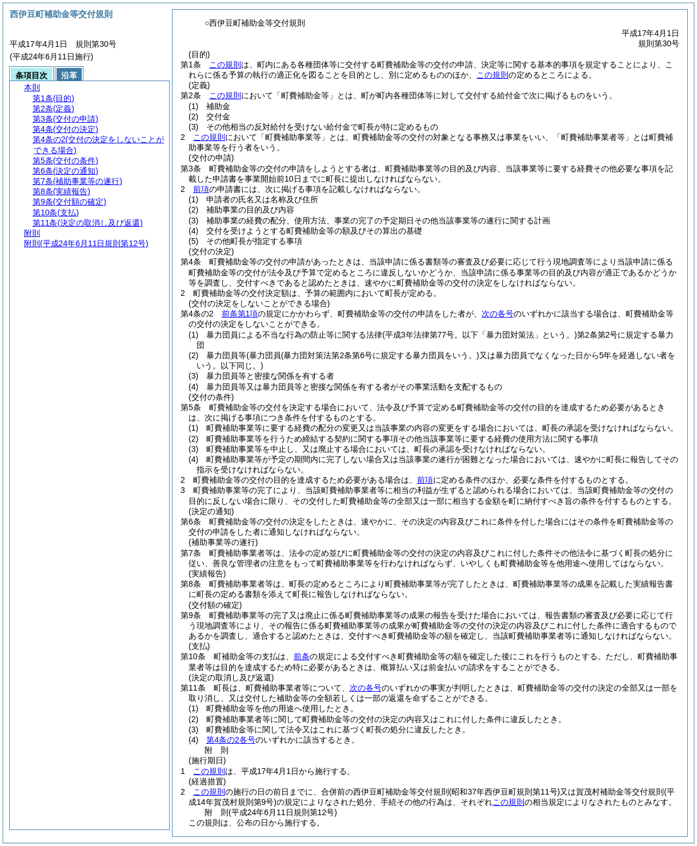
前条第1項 (240, 313)
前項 (201, 189)
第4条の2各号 (230, 739)
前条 (302, 656)
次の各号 (498, 313)
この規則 (225, 64)
